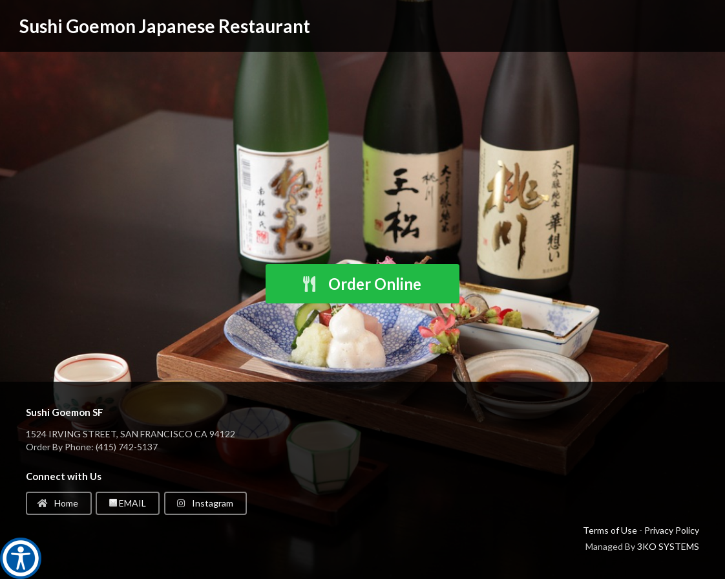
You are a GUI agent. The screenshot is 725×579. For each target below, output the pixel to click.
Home (57, 502)
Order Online (361, 283)
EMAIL (127, 502)
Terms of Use (610, 530)
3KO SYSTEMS (668, 546)
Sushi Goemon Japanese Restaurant (164, 26)
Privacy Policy (671, 530)
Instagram (205, 502)
